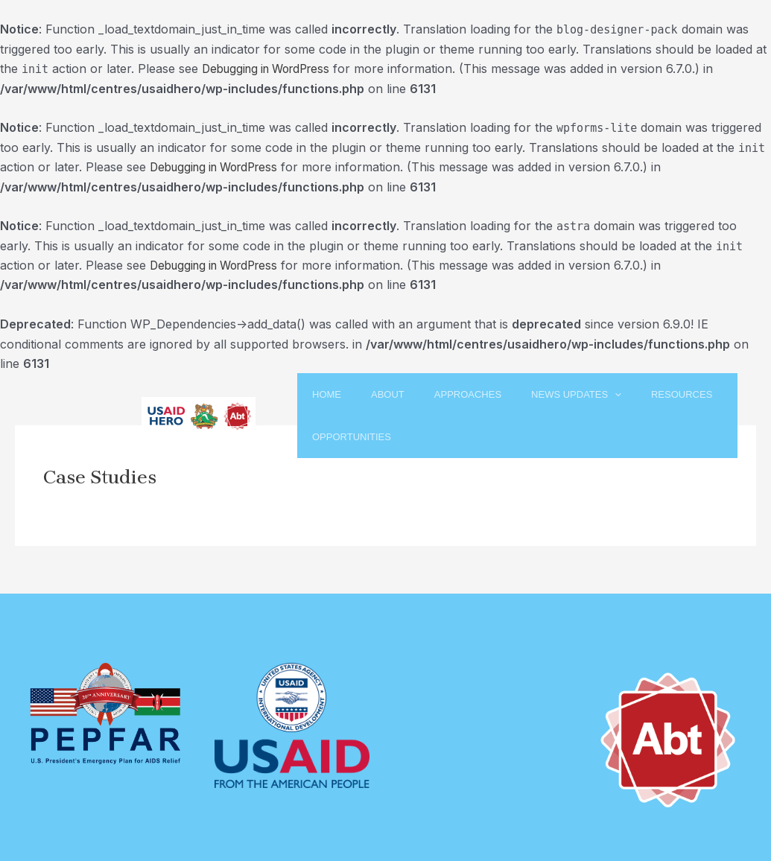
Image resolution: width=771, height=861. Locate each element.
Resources (328, 437)
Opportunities (443, 437)
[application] (647, 395)
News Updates (609, 394)
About (389, 394)
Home (312, 394)
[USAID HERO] (199, 415)
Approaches (484, 394)
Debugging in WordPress (272, 68)
